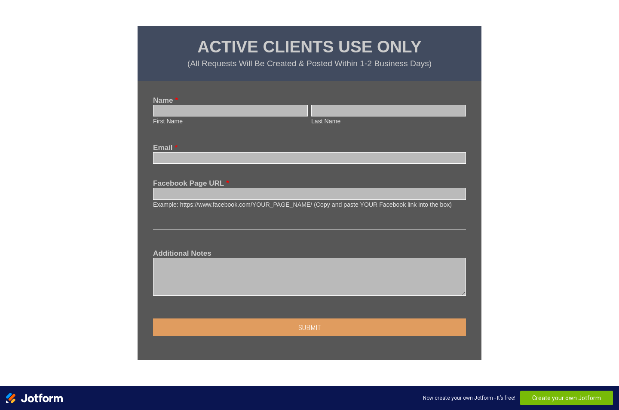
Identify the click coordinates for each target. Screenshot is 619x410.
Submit (309, 327)
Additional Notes (182, 253)
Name (165, 100)
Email (165, 148)
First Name (168, 121)
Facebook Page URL (191, 183)
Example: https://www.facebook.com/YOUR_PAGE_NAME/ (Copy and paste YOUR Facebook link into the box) (302, 204)
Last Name (325, 121)
